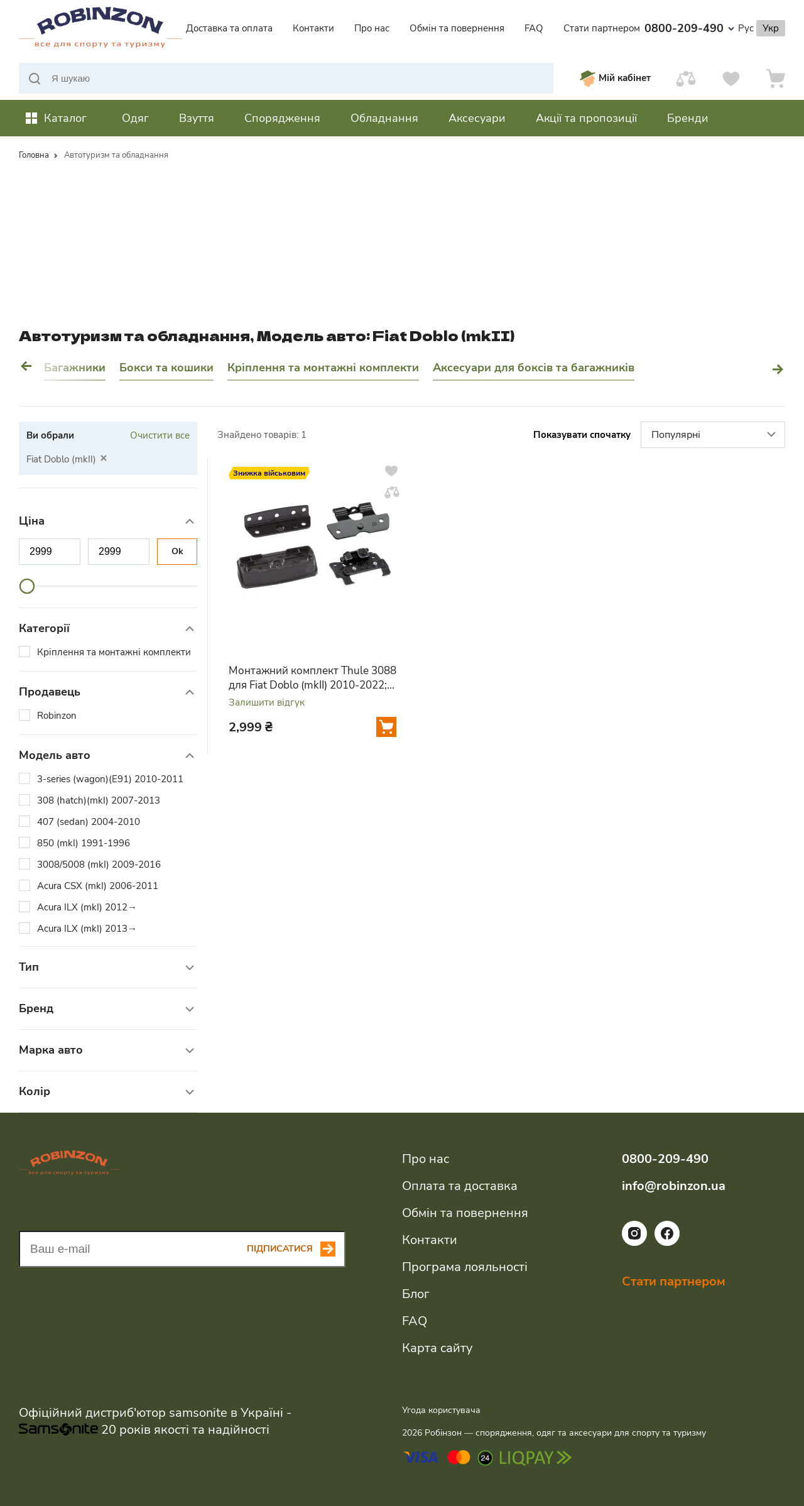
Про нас (371, 28)
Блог (416, 1293)
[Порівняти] (686, 78)
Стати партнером (601, 28)
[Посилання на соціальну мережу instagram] (634, 1243)
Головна (34, 155)
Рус (746, 28)
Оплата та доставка (460, 1185)
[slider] (27, 586)
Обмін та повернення (457, 28)
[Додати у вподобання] (391, 470)
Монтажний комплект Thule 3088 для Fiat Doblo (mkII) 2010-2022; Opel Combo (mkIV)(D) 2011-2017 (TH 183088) (312, 677)
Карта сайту (437, 1348)
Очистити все (160, 435)
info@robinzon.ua (673, 1185)
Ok (177, 551)
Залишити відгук (267, 702)
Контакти (313, 28)
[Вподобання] (731, 78)
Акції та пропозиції (586, 118)
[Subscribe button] (296, 1249)
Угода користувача (441, 1410)
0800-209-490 (689, 28)
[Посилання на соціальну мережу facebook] (667, 1243)
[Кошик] (775, 78)
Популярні (715, 435)
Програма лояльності (465, 1266)
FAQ (533, 28)
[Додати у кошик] (386, 727)
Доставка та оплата (229, 28)
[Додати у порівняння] (392, 491)
